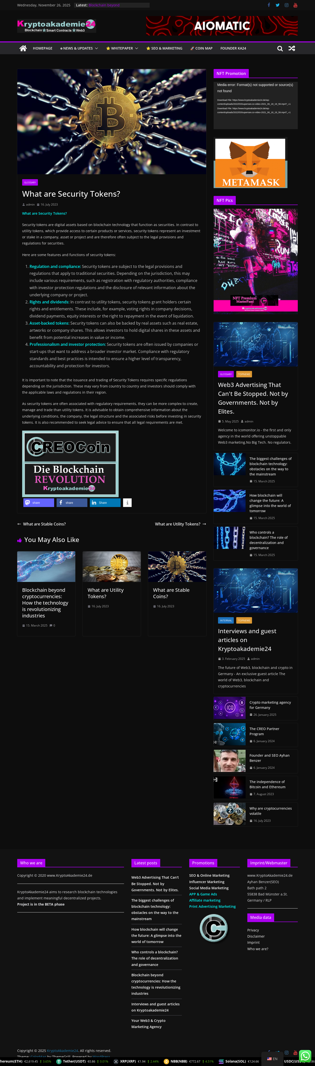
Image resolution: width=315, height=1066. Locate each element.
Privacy (253, 930)
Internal (226, 620)
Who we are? (257, 948)
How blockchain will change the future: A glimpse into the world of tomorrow (270, 503)
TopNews (244, 374)
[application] (256, 105)
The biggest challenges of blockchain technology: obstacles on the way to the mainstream (271, 466)
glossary (30, 182)
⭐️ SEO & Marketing (164, 48)
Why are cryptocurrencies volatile (271, 811)
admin (30, 204)
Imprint (253, 942)
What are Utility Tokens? (180, 524)
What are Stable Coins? (41, 524)
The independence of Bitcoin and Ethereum (267, 784)
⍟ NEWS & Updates (76, 48)
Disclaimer (256, 936)
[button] (95, 48)
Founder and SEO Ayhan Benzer (270, 758)
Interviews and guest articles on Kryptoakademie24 (247, 640)
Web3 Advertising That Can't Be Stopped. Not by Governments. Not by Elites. (253, 398)
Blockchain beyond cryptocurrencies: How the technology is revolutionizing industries (45, 603)
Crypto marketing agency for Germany (270, 705)
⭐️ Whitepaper (119, 48)
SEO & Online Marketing (209, 875)
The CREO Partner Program (264, 731)
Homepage (42, 48)
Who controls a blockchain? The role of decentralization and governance (269, 540)
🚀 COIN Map (201, 48)
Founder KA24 (233, 48)
